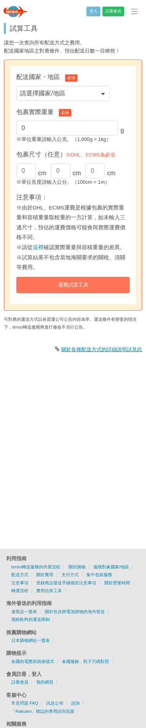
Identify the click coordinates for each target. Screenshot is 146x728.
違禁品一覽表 (24, 611)
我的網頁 (44, 682)
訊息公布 (54, 703)
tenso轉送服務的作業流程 (35, 566)
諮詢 (75, 703)
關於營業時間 (117, 582)
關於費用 (44, 574)
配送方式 (19, 574)
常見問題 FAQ (25, 703)
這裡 (38, 247)
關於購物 (77, 566)
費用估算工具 (49, 590)
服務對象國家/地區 (111, 566)
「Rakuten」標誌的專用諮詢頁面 (43, 711)
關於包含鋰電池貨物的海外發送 (75, 611)
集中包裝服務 (99, 574)
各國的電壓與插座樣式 (32, 661)
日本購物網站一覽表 (30, 640)
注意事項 (19, 582)
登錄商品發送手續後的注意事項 (66, 582)
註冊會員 (19, 682)
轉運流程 (19, 590)
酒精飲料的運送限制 (30, 619)
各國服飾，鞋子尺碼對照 (85, 661)
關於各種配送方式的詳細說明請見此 (101, 349)
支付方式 (70, 574)
